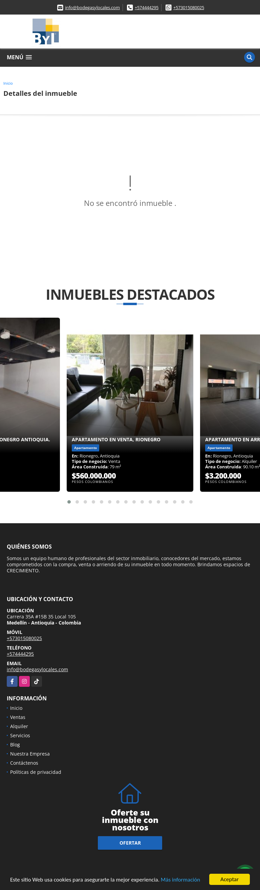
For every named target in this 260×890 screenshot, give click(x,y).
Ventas (17, 717)
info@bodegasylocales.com (92, 7)
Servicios (20, 735)
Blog (15, 744)
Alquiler (19, 726)
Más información (180, 880)
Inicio (8, 83)
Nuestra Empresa (30, 753)
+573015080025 (188, 7)
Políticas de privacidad (35, 772)
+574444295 (146, 7)
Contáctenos (24, 763)
